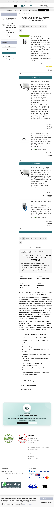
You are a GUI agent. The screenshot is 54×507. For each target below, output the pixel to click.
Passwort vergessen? (8, 59)
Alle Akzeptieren (46, 499)
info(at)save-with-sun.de (10, 478)
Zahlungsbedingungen (22, 422)
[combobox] (31, 26)
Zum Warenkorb (33, 422)
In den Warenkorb (36, 77)
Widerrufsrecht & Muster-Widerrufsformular (39, 447)
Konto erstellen (6, 56)
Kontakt (7, 1)
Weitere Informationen (46, 502)
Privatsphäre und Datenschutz (36, 454)
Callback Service (15, 2)
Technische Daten (26, 389)
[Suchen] (15, 6)
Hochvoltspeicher (24, 10)
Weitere (34, 10)
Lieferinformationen (33, 445)
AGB (30, 452)
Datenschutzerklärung (28, 504)
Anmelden (9, 53)
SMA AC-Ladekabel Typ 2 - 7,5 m (40, 133)
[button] (20, 26)
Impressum (31, 442)
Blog (40, 10)
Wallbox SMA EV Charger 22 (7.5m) (40, 168)
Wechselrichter (11, 10)
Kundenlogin (28, 1)
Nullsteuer (31, 456)
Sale (46, 10)
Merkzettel (45, 1)
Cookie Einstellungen (34, 458)
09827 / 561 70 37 (8, 471)
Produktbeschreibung (27, 381)
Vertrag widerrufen (33, 449)
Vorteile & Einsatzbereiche (28, 385)
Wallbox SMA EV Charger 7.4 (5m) (40, 81)
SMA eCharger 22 (36, 36)
